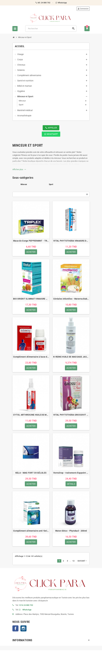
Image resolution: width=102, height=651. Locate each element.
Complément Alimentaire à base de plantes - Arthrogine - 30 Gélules (31, 357)
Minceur (24, 184)
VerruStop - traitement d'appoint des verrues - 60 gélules (71, 473)
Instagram (23, 629)
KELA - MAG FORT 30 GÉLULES (30, 473)
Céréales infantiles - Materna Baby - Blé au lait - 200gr (71, 299)
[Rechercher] (50, 28)
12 (73, 561)
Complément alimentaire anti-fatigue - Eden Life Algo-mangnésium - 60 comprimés (31, 531)
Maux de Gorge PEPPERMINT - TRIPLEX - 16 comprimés (31, 241)
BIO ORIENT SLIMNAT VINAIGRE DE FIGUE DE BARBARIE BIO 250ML (31, 299)
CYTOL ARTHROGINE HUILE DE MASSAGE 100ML (31, 415)
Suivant (82, 562)
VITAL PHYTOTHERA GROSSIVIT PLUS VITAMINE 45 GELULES (71, 415)
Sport (51, 184)
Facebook (15, 629)
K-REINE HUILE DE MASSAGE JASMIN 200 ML (71, 357)
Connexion (83, 9)
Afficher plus (19, 169)
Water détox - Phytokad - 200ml (71, 531)
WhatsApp (51, 134)
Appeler (51, 128)
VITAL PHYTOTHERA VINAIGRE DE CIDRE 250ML (71, 241)
